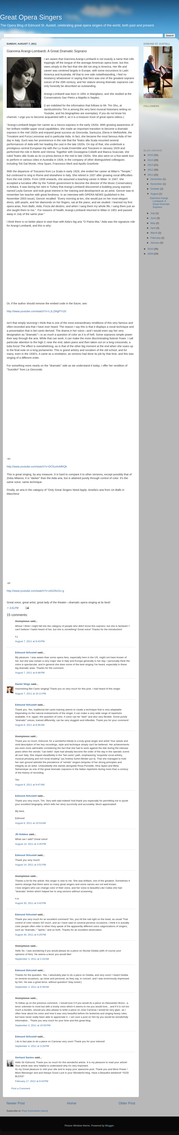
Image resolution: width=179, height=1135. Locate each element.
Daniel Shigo (22, 684)
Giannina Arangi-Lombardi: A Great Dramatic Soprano (160, 203)
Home (71, 1103)
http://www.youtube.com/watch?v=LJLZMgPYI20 (36, 311)
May (153, 223)
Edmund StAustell (26, 652)
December (156, 179)
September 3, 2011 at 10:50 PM (33, 1025)
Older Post (127, 1103)
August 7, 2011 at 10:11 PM (30, 693)
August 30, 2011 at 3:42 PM (30, 903)
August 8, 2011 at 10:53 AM (30, 823)
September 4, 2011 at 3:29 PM (32, 1046)
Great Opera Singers (31, 17)
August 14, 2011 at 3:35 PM (30, 844)
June (153, 218)
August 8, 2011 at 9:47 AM (29, 784)
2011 (150, 174)
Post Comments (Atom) (35, 1110)
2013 (150, 164)
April (153, 228)
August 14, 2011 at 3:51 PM (30, 864)
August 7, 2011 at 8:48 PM (30, 672)
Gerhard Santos (24, 1057)
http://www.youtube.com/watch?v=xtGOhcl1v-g (35, 590)
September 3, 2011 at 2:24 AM (32, 959)
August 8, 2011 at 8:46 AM (29, 725)
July (153, 213)
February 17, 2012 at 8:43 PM (31, 1081)
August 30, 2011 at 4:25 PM (30, 934)
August (154, 193)
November (156, 184)
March (154, 232)
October (155, 188)
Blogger (109, 1125)
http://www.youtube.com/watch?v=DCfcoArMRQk (37, 466)
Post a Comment (20, 1088)
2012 (150, 169)
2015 (150, 155)
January (155, 242)
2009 (150, 253)
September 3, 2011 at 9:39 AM (32, 987)
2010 (150, 248)
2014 (150, 160)
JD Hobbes (21, 834)
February (155, 237)
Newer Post (16, 1103)
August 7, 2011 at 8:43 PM (30, 641)
